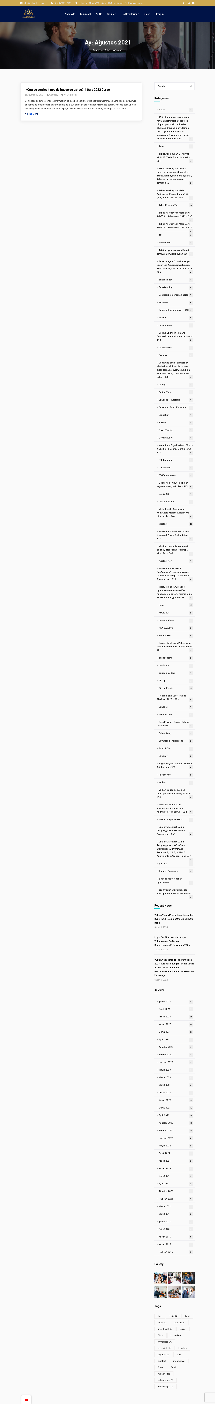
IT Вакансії (176, 468)
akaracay (53, 95)
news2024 (176, 613)
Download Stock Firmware (176, 408)
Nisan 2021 (176, 1207)
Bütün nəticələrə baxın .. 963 (176, 310)
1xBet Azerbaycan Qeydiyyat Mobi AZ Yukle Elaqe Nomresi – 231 (175, 158)
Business (176, 303)
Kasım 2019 (176, 1237)
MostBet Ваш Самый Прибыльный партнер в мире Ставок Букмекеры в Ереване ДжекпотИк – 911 (175, 574)
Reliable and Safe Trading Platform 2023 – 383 (175, 698)
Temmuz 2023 (176, 1055)
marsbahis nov (176, 502)
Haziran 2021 (176, 1199)
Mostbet (176, 524)
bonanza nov (176, 280)
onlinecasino (176, 658)
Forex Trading (176, 430)
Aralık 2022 (176, 1093)
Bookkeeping (176, 288)
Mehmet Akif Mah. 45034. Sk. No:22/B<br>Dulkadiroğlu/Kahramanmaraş (109, 3)
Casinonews (176, 348)
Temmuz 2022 (176, 1131)
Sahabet (176, 707)
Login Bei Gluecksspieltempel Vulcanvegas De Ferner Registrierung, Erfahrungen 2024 (172, 941)
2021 (108, 50)
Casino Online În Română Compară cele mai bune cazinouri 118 (175, 337)
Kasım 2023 (176, 1024)
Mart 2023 (176, 1085)
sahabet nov (176, 715)
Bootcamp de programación (176, 295)
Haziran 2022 (176, 1138)
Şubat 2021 (176, 1222)
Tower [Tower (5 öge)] (161, 1367)
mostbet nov (176, 561)
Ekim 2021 (176, 1176)
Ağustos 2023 (176, 1047)
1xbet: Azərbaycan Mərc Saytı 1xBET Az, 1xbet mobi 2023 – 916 (175, 227)
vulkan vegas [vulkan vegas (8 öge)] (164, 1373)
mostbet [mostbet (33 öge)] (162, 1361)
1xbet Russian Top (176, 205)
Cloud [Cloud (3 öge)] (160, 1335)
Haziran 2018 (176, 1252)
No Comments (71, 95)
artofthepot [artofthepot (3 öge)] (179, 1322)
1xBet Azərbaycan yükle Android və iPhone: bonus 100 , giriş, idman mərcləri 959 (175, 194)
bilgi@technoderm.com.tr (33, 3)
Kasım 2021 (176, 1169)
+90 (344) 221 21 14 (61, 3)
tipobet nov (176, 775)
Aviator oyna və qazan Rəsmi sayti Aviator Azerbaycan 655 (175, 252)
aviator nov (176, 243)
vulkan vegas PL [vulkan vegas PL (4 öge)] (165, 1386)
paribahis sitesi (176, 673)
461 (176, 235)
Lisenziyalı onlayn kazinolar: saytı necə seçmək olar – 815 (175, 485)
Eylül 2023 (176, 1040)
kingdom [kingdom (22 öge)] (183, 1348)
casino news (176, 325)
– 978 (176, 110)
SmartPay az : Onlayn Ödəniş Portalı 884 (175, 724)
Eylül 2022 (176, 1116)
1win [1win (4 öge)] (160, 1316)
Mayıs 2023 (176, 1070)
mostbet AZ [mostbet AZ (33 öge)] (179, 1361)
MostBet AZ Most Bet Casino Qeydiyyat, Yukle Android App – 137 (175, 535)
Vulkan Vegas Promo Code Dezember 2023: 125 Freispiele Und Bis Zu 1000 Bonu (174, 918)
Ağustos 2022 (176, 1123)
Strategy (176, 756)
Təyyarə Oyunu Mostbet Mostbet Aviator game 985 (175, 765)
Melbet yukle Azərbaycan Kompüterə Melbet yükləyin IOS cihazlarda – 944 (175, 513)
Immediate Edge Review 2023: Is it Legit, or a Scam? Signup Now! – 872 (175, 449)
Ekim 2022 (176, 1108)
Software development (176, 741)
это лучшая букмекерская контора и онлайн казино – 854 (175, 893)
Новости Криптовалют (176, 820)
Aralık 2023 (176, 1017)
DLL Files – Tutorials (176, 400)
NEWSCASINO (176, 628)
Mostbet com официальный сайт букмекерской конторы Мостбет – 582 (175, 550)
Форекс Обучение (176, 871)
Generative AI (176, 438)
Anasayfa (98, 50)
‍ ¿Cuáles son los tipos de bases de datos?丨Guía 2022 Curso (67, 89)
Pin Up (176, 681)
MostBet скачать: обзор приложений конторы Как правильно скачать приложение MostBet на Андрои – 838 (175, 592)
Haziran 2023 (176, 1062)
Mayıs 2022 (176, 1146)
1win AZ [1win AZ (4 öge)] (173, 1316)
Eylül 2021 (176, 1184)
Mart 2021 (176, 1214)
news (176, 605)
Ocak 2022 (176, 1154)
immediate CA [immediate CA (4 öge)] (165, 1341)
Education (176, 415)
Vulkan (176, 783)
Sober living (176, 733)
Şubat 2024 (176, 1002)
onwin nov (176, 666)
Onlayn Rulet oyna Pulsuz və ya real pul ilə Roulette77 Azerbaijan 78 (175, 647)
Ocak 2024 (176, 1009)
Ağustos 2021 (176, 1191)
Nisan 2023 (176, 1078)
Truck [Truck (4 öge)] (173, 1367)
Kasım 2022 (176, 1100)
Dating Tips (176, 392)
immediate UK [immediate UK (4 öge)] (164, 1348)
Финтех (176, 864)
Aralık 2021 (176, 1161)
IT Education (176, 460)
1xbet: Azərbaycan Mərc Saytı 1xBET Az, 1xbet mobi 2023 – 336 (175, 215)
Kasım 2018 (176, 1245)
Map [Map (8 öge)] (179, 1354)
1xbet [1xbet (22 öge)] (187, 1316)
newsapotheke (176, 621)
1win (176, 146)
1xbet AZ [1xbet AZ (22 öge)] (162, 1322)
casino (176, 318)
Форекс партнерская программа (175, 881)
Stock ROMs (176, 749)
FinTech (176, 423)
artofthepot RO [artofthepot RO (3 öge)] (165, 1329)
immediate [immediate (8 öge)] (176, 1335)
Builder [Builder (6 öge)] (183, 1329)
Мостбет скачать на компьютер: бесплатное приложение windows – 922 (175, 808)
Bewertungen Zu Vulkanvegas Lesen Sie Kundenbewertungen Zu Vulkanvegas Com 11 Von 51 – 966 (175, 267)
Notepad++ (176, 636)
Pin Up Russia (176, 688)
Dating (176, 385)
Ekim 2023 (176, 1032)
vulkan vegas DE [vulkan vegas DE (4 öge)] (165, 1380)
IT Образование (176, 475)
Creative (176, 355)
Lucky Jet (176, 494)
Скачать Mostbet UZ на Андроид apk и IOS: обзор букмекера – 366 (175, 831)
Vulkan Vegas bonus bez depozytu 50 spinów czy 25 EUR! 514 (175, 794)
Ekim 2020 (176, 1229)
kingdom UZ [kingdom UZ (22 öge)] (163, 1354)
